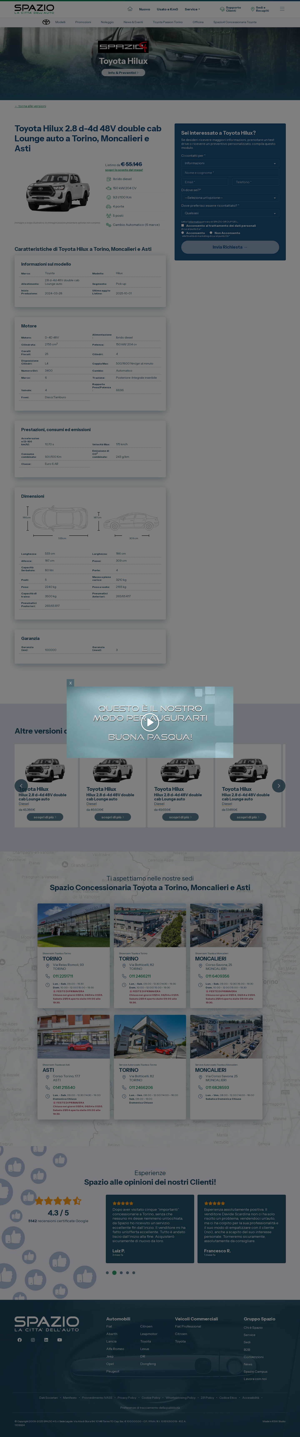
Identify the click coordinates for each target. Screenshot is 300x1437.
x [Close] (70, 683)
